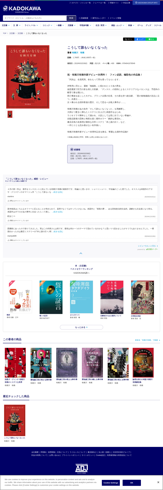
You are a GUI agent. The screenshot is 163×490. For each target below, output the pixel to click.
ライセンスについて (77, 447)
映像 (131, 25)
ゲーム (140, 25)
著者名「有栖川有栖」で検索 (146, 335)
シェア (141, 39)
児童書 (72, 25)
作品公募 (126, 3)
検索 (71, 18)
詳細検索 (83, 18)
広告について (62, 447)
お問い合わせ (54, 450)
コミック (47, 25)
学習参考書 (85, 25)
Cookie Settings (111, 483)
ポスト (129, 39)
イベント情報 (114, 18)
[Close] (158, 482)
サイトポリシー (88, 450)
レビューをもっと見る (147, 246)
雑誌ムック (117, 25)
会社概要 (34, 447)
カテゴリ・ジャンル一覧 (81, 3)
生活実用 (101, 25)
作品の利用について (39, 450)
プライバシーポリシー (70, 450)
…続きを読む (57, 192)
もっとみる (80, 322)
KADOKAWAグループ (121, 447)
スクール (157, 25)
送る (152, 39)
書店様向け (92, 447)
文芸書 (6, 25)
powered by (148, 249)
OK (131, 483)
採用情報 (51, 447)
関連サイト (114, 3)
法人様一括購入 (104, 447)
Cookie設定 (100, 450)
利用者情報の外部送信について (119, 450)
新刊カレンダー (98, 18)
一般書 (60, 25)
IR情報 (43, 447)
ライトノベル (31, 25)
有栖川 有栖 (78, 52)
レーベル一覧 (100, 3)
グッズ (148, 25)
